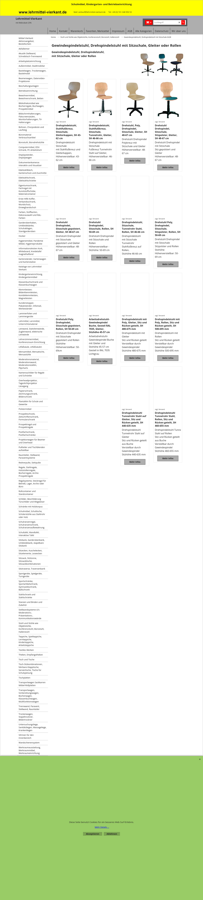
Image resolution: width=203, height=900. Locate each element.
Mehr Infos (69, 167)
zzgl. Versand (61, 122)
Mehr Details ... (102, 827)
